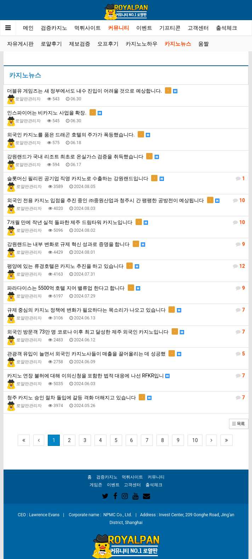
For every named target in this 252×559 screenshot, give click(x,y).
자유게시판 (20, 44)
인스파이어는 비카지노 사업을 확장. (54, 112)
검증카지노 (54, 28)
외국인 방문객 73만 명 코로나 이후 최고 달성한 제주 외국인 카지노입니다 (126, 332)
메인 (28, 28)
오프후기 (108, 44)
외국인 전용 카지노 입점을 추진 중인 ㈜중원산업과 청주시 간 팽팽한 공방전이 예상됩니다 (126, 200)
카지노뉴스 (178, 44)
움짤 (203, 44)
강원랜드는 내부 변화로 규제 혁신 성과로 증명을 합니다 (126, 244)
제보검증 (79, 44)
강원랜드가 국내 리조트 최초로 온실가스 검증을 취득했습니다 (83, 156)
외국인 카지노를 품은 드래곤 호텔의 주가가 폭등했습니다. (78, 134)
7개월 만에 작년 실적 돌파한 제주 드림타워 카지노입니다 (126, 222)
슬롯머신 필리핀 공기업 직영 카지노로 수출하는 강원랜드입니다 (126, 178)
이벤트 (144, 28)
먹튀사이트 (87, 28)
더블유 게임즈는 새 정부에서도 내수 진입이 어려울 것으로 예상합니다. (92, 90)
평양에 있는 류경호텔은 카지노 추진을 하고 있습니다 (126, 266)
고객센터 (198, 28)
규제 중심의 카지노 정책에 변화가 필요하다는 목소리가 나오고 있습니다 (126, 310)
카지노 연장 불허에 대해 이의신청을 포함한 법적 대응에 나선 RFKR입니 (126, 375)
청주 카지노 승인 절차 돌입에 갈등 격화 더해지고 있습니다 (126, 397)
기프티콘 (170, 28)
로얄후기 (51, 44)
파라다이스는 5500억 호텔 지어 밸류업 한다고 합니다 (126, 288)
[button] (238, 423)
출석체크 (226, 28)
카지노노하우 (142, 44)
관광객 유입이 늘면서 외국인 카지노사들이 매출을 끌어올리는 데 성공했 (126, 354)
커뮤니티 (118, 28)
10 (195, 440)
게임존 (96, 484)
